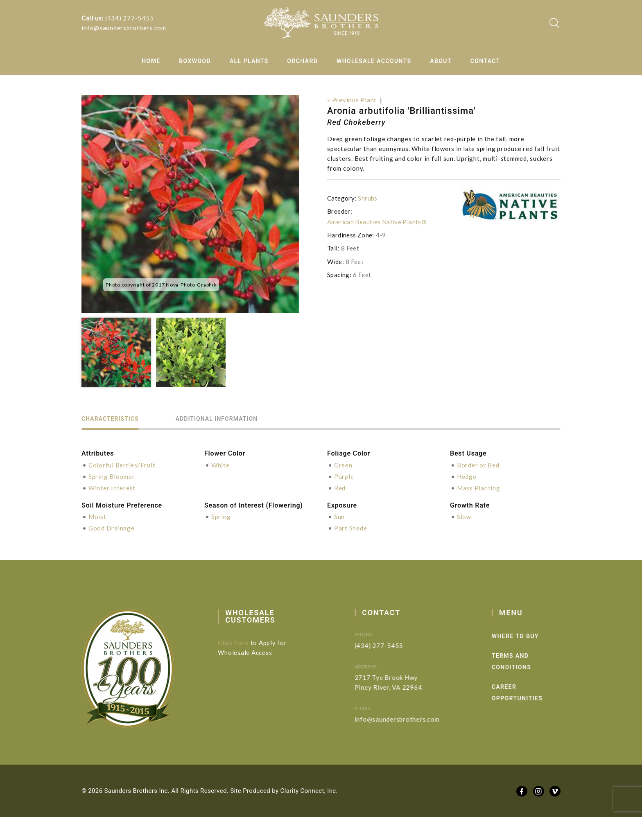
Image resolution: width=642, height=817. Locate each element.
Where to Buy (530, 636)
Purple (344, 476)
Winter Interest (112, 488)
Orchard (302, 61)
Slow (464, 516)
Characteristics (110, 419)
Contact (485, 61)
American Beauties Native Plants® (377, 222)
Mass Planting (478, 488)
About (441, 61)
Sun (339, 516)
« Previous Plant (352, 100)
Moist (97, 516)
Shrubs (367, 198)
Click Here (239, 642)
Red (340, 488)
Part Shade (350, 528)
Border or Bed (478, 465)
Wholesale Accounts (374, 61)
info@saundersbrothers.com (123, 28)
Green (343, 465)
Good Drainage (111, 528)
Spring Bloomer (111, 476)
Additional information (217, 419)
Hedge (467, 476)
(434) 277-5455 (129, 18)
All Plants (249, 61)
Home (151, 61)
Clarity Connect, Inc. (309, 790)
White (220, 465)
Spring (221, 516)
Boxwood (195, 61)
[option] (190, 204)
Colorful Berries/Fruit (122, 465)
